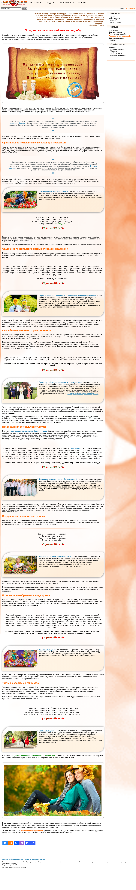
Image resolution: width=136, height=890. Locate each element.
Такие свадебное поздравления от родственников (60, 389)
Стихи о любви (115, 22)
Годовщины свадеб (116, 50)
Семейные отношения (117, 55)
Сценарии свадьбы (116, 38)
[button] (5, 861)
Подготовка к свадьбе (117, 34)
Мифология (113, 21)
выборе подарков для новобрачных (83, 401)
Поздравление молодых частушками (55, 568)
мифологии (75, 455)
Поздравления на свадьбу (120, 36)
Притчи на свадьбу (47, 666)
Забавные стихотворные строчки (53, 191)
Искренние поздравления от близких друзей (58, 489)
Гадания (112, 17)
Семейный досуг (115, 53)
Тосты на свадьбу (46, 749)
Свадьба (50, 3)
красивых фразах (17, 123)
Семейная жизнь (66, 3)
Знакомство (36, 3)
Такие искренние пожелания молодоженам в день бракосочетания (67, 300)
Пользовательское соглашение (35, 877)
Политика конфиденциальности (12, 877)
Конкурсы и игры (115, 32)
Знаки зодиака (114, 19)
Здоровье (112, 48)
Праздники (113, 51)
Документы (113, 30)
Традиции (112, 40)
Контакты (82, 3)
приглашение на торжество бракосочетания (28, 438)
